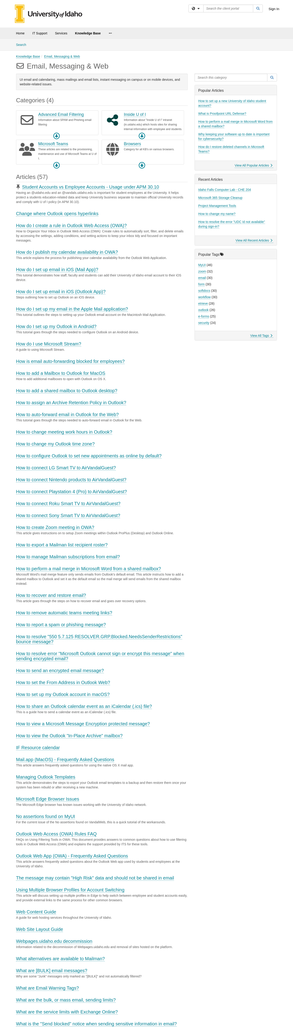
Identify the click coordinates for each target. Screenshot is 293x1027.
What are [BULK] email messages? (51, 970)
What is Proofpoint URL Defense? (222, 113)
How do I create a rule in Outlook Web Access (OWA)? (71, 225)
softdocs (204, 290)
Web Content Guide (36, 911)
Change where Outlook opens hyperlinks (57, 213)
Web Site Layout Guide (39, 929)
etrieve (203, 303)
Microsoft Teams (53, 144)
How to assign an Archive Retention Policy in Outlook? (71, 402)
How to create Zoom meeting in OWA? (55, 527)
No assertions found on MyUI (45, 816)
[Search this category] (231, 77)
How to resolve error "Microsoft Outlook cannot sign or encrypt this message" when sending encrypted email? (100, 656)
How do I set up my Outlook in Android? (56, 326)
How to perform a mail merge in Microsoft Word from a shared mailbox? (88, 568)
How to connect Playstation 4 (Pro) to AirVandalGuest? (71, 491)
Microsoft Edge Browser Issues (47, 799)
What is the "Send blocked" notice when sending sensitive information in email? (96, 1023)
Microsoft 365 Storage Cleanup (220, 198)
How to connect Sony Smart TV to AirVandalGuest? (68, 515)
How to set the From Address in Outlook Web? (63, 682)
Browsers (132, 144)
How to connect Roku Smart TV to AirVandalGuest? (68, 503)
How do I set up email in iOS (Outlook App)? (61, 291)
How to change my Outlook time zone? (55, 443)
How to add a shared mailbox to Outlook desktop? (66, 390)
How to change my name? (217, 214)
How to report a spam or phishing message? (61, 624)
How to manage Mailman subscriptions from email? (68, 556)
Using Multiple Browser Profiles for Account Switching (70, 889)
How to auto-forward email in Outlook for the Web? (67, 414)
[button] (56, 136)
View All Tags (261, 335)
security (203, 323)
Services (61, 33)
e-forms (203, 316)
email (202, 278)
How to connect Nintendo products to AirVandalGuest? (71, 479)
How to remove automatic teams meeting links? (64, 612)
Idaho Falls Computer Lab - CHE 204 (224, 190)
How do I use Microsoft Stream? (48, 343)
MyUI (202, 265)
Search (23, 44)
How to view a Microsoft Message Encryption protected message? (83, 723)
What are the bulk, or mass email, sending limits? (66, 999)
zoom (202, 271)
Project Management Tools (217, 206)
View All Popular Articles (253, 165)
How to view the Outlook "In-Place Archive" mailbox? (69, 735)
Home (20, 33)
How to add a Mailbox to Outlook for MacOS (60, 373)
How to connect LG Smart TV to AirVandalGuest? (66, 467)
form (201, 284)
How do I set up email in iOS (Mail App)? (57, 269)
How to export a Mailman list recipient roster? (62, 544)
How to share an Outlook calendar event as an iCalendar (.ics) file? (84, 706)
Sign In (274, 9)
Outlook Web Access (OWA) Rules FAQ (56, 833)
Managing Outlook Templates (45, 776)
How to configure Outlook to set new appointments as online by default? (89, 455)
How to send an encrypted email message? (60, 670)
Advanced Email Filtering (61, 114)
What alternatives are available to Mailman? (60, 958)
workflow (204, 297)
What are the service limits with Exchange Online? (67, 1011)
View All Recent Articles (254, 240)
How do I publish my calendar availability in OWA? (67, 252)
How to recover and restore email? (51, 595)
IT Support (39, 33)
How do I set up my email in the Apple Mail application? (72, 309)
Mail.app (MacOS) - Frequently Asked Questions (65, 759)
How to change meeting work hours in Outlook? (64, 431)
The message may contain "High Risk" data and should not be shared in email (95, 877)
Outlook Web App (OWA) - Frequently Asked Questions (72, 855)
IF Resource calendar (38, 747)
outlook (203, 310)
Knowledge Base (88, 33)
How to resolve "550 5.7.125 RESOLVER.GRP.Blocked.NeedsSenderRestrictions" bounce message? (99, 639)
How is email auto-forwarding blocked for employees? (70, 361)
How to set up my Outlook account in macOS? (63, 694)
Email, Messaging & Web (62, 56)
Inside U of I (135, 114)
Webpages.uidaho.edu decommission (54, 941)
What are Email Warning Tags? (47, 988)
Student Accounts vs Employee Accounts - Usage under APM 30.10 (90, 186)
